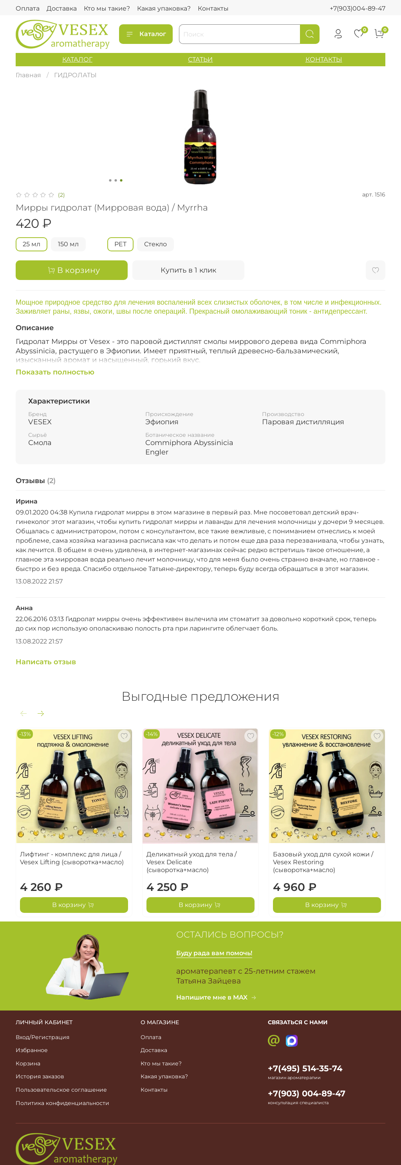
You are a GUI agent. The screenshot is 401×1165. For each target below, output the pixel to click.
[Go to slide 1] (110, 180)
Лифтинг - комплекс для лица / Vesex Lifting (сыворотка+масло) (72, 858)
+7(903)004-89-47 (357, 8)
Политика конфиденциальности (62, 1103)
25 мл (31, 244)
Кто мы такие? (107, 8)
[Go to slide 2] (116, 180)
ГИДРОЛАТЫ (75, 75)
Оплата (28, 8)
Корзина (28, 1063)
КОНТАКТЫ (323, 59)
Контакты (213, 8)
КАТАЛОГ (77, 59)
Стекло (155, 244)
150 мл (68, 244)
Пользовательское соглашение (61, 1089)
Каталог (146, 34)
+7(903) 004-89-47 (306, 1093)
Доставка (62, 8)
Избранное (32, 1050)
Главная (28, 75)
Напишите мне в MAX (216, 997)
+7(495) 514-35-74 (305, 1068)
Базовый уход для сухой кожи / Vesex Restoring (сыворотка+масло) (323, 862)
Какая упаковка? (164, 8)
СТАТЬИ (200, 59)
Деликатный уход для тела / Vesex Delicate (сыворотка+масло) (191, 862)
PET (120, 244)
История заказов (40, 1076)
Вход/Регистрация (42, 1037)
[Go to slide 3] (121, 180)
